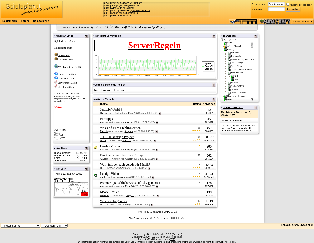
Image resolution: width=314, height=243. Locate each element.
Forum (25, 21)
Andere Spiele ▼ (303, 21)
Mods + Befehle (65, 74)
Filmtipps (137, 3)
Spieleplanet (60, 181)
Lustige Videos (110, 173)
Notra (103, 140)
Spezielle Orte (64, 78)
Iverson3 (104, 195)
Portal (104, 27)
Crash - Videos (110, 146)
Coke (123, 168)
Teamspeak (229, 36)
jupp (70, 178)
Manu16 (132, 113)
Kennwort (257, 9)
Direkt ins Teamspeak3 (66, 93)
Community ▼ (41, 21)
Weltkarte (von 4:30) (67, 66)
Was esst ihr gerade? (113, 201)
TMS (172, 239)
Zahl (102, 177)
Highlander (106, 113)
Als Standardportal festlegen (147, 27)
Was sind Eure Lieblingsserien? (121, 128)
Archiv (295, 225)
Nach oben (307, 225)
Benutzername (259, 4)
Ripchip (104, 131)
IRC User (61, 168)
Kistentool (62, 55)
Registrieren (9, 21)
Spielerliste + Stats (64, 41)
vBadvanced (156, 212)
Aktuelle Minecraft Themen (110, 84)
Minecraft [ (121, 27)
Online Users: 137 (233, 107)
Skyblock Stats (64, 86)
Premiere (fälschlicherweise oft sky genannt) (130, 183)
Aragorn (104, 122)
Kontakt (285, 225)
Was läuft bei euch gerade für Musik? (125, 164)
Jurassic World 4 (141, 10)
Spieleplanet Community (78, 27)
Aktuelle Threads (104, 99)
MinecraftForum (63, 47)
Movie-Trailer (109, 192)
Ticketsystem (63, 59)
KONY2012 (60, 178)
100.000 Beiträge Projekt (117, 137)
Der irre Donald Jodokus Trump (121, 155)
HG (102, 168)
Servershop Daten (65, 82)
